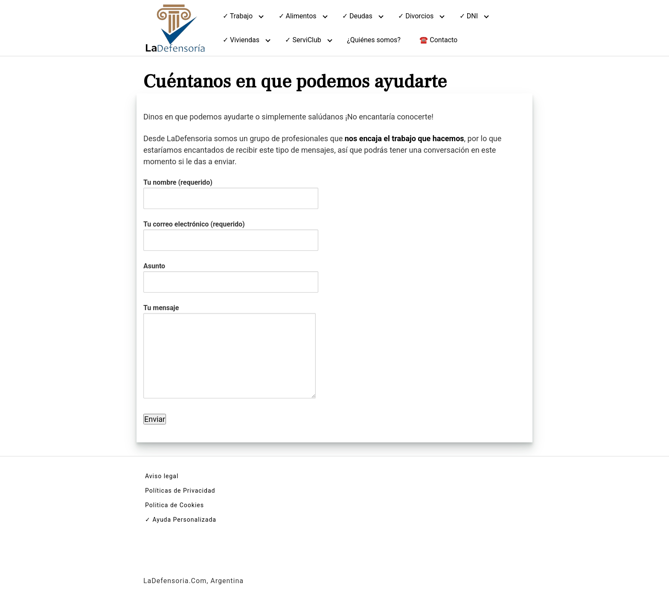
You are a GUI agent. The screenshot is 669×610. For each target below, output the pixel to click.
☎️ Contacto (438, 40)
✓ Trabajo (238, 16)
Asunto (230, 274)
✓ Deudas (357, 16)
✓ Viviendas (241, 40)
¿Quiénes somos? (374, 40)
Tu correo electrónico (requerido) (230, 232)
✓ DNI (469, 16)
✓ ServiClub (303, 40)
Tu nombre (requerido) (230, 190)
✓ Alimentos (298, 16)
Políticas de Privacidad (180, 490)
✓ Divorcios (415, 16)
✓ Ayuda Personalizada (180, 519)
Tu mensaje (229, 352)
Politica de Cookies (174, 505)
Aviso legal (161, 476)
